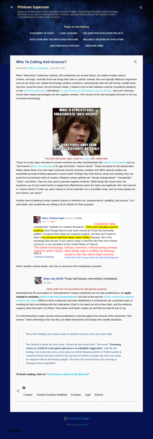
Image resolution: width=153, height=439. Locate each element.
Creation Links (94, 45)
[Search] (141, 8)
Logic (88, 394)
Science (99, 394)
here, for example (41, 166)
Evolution (76, 394)
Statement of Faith (42, 33)
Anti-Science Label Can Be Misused (67, 374)
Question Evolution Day (64, 45)
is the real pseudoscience (58, 297)
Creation (27, 394)
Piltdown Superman (33, 7)
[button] (135, 62)
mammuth (83, 425)
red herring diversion (34, 90)
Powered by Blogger (76, 418)
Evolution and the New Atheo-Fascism (54, 39)
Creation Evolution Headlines (51, 394)
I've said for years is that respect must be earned (85, 90)
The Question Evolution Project (103, 33)
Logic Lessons (68, 33)
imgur (86, 158)
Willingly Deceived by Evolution (103, 39)
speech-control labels (114, 162)
